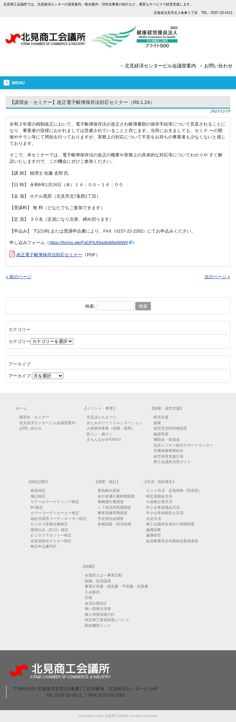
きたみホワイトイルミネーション (114, 423)
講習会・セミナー (34, 417)
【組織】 (88, 566)
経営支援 (161, 417)
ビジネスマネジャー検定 (51, 535)
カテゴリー (19, 341)
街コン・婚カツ (99, 434)
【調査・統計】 (107, 482)
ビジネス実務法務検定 (49, 524)
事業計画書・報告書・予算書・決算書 (116, 586)
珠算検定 (38, 490)
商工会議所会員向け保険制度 (170, 524)
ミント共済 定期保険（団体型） (174, 490)
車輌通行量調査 (111, 502)
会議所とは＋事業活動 (103, 575)
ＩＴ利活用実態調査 (114, 507)
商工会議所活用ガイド (172, 462)
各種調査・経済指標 (114, 524)
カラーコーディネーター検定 (55, 513)
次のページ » (217, 276)
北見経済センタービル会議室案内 (160, 65)
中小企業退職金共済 (163, 507)
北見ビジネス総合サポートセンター (183, 445)
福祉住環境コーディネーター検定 (58, 519)
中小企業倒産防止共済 (164, 513)
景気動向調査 (109, 490)
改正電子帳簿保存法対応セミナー (49, 254)
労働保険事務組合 (168, 450)
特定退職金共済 (159, 496)
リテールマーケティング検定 (55, 502)
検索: (90, 306)
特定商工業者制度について (107, 620)
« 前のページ (19, 276)
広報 (88, 597)
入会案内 (92, 592)
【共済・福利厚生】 (159, 482)
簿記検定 (38, 496)
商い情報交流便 (98, 609)
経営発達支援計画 (168, 456)
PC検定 (37, 507)
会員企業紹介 (96, 603)
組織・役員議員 (98, 581)
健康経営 (153, 535)
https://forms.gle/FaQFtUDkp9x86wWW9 (88, 242)
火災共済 (153, 519)
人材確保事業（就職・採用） (110, 428)
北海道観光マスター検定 (51, 541)
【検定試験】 (38, 482)
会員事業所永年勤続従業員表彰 (172, 541)
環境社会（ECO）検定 (49, 530)
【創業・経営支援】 (167, 408)
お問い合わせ (218, 65)
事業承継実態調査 (112, 513)
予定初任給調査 (111, 519)
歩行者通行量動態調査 (116, 496)
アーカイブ (19, 375)
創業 (157, 423)
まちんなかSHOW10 (103, 439)
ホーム (21, 408)
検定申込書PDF (44, 546)
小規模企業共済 (159, 502)
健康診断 (153, 530)
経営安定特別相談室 (170, 428)
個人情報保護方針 (100, 614)
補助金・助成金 (167, 439)
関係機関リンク (98, 625)
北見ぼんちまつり (101, 417)
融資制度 (161, 434)
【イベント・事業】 (100, 408)
